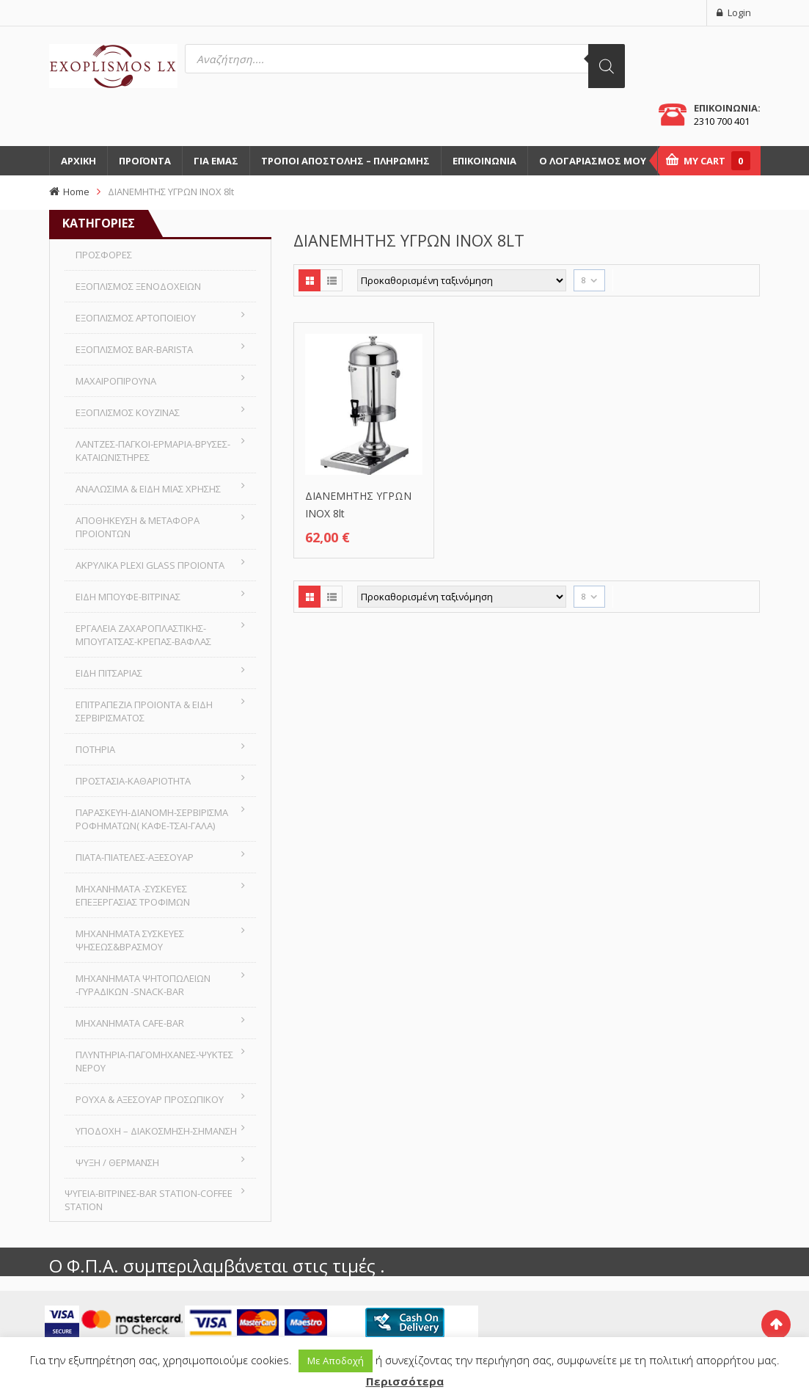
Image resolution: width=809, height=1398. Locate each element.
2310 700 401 (722, 121)
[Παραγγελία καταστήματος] (461, 280)
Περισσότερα (405, 1381)
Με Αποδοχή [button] (335, 1360)
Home (76, 191)
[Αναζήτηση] (606, 66)
